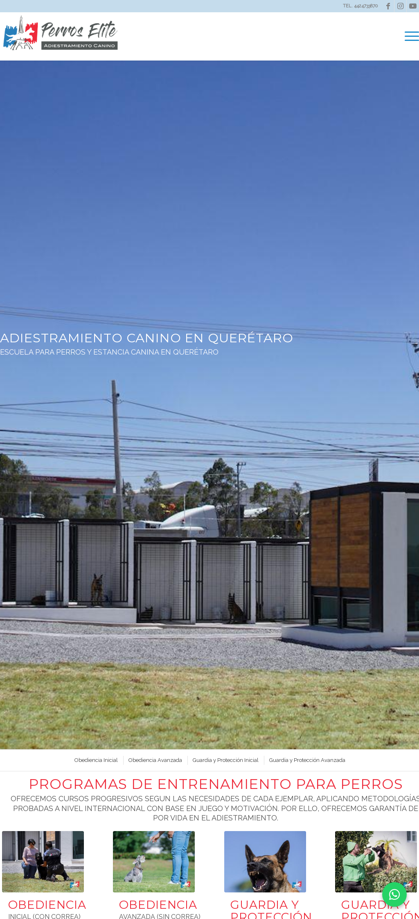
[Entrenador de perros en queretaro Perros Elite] (43, 861)
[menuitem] (410, 36)
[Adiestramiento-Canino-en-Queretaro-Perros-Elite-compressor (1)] (154, 861)
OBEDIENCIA (47, 905)
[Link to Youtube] (413, 6)
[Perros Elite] (61, 36)
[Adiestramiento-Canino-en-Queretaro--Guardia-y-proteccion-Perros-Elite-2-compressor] (376, 861)
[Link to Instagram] (400, 6)
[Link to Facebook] (388, 6)
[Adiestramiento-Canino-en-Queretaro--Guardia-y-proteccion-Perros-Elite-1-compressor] (265, 861)
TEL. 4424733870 (360, 6)
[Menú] (410, 36)
